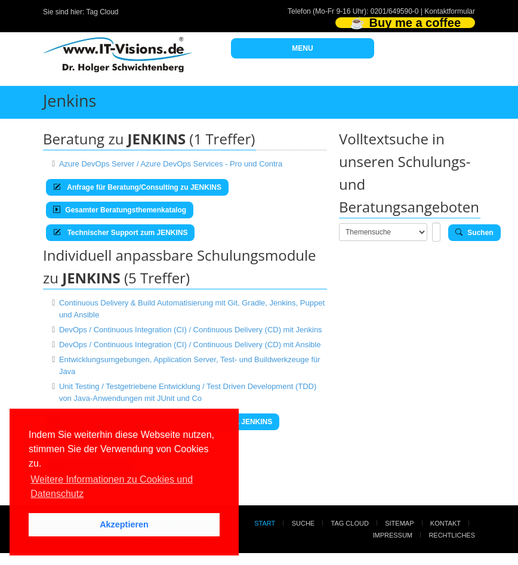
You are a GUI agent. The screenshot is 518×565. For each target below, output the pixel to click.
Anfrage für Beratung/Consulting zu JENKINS (137, 187)
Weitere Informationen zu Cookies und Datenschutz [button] (111, 486)
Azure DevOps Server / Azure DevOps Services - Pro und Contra (170, 163)
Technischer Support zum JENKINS (120, 233)
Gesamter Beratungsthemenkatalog (119, 210)
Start (264, 523)
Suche (303, 523)
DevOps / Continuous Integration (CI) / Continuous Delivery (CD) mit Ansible (190, 344)
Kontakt (445, 523)
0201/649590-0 (395, 11)
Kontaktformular (449, 11)
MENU (302, 48)
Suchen (474, 233)
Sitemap (399, 523)
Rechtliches (451, 535)
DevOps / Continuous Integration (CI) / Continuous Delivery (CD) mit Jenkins (190, 329)
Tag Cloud (103, 12)
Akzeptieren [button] (124, 524)
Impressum (392, 535)
